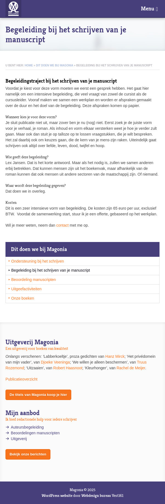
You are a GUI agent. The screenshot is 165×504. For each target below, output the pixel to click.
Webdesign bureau (96, 495)
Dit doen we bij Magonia (54, 65)
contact (62, 225)
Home (29, 65)
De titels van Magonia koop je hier (38, 395)
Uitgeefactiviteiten (26, 289)
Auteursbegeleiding (27, 427)
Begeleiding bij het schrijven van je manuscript (50, 270)
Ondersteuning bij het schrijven (37, 261)
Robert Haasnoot (67, 368)
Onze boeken (22, 298)
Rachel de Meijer (130, 368)
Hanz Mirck (114, 356)
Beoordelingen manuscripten (35, 433)
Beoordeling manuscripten (33, 279)
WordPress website (57, 495)
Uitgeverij (19, 439)
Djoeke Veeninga (55, 362)
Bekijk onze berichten (28, 454)
